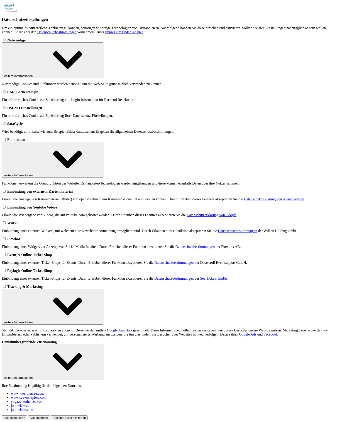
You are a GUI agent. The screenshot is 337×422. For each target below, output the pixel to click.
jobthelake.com (22, 410)
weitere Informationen (53, 60)
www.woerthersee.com (27, 393)
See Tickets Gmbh (213, 278)
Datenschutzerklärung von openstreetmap (274, 199)
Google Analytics (119, 330)
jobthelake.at (20, 406)
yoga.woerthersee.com (27, 401)
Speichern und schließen (69, 418)
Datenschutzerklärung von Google (211, 215)
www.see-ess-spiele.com (28, 397)
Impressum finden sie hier (124, 32)
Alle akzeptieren (14, 418)
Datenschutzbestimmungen (56, 32)
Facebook (271, 334)
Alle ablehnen (39, 418)
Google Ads (247, 334)
